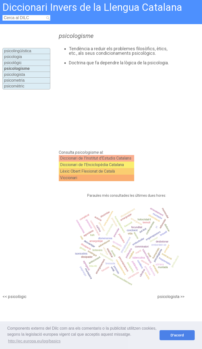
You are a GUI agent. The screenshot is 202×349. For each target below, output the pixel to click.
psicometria (14, 80)
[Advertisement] (111, 108)
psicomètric (14, 86)
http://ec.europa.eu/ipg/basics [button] (34, 341)
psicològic (13, 63)
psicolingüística (17, 51)
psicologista (14, 74)
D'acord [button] (177, 335)
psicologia (13, 57)
